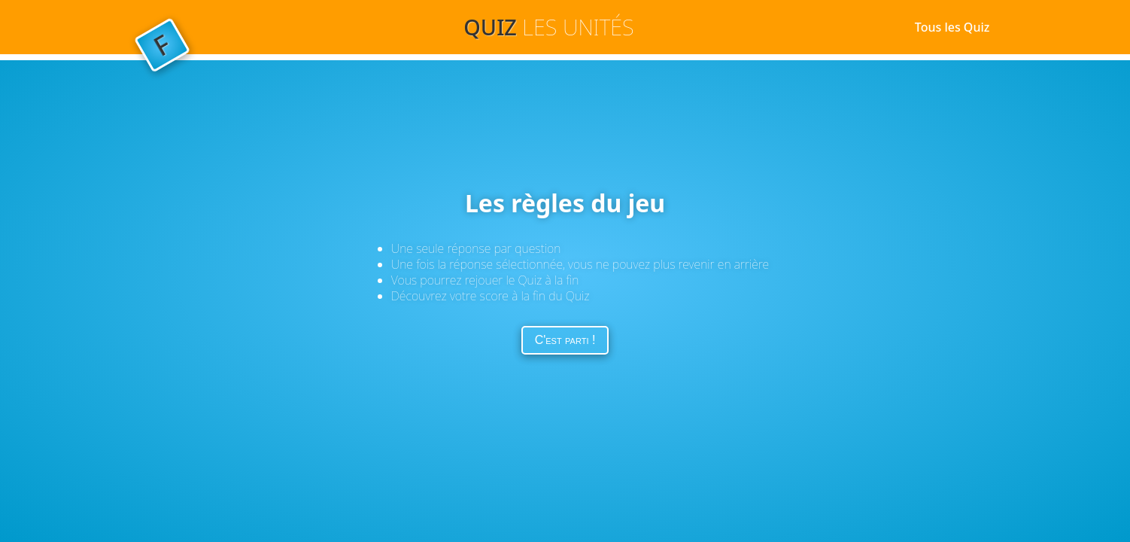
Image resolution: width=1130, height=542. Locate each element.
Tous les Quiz (952, 27)
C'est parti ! (565, 339)
